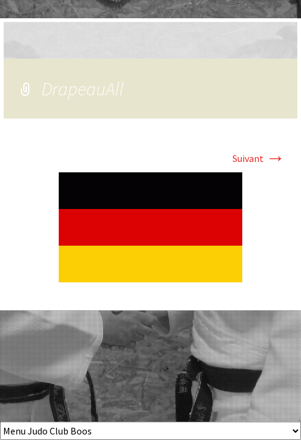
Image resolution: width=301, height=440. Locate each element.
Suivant (258, 158)
